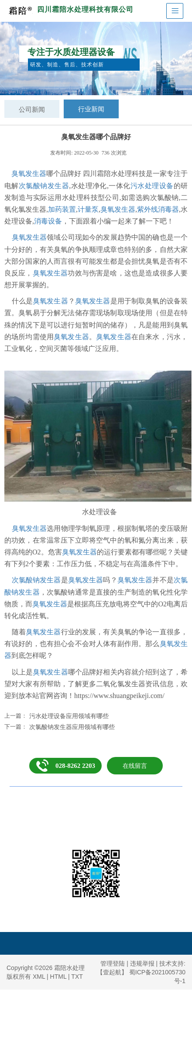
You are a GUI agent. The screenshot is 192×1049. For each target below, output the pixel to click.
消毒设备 (48, 221)
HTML (58, 976)
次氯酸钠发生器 (44, 185)
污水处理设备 (152, 185)
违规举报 (142, 963)
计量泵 (88, 209)
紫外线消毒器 (158, 209)
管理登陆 (112, 963)
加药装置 (62, 209)
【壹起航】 (112, 972)
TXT (76, 976)
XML (39, 976)
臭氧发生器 (28, 173)
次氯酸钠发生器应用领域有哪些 (72, 726)
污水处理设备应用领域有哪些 (69, 715)
